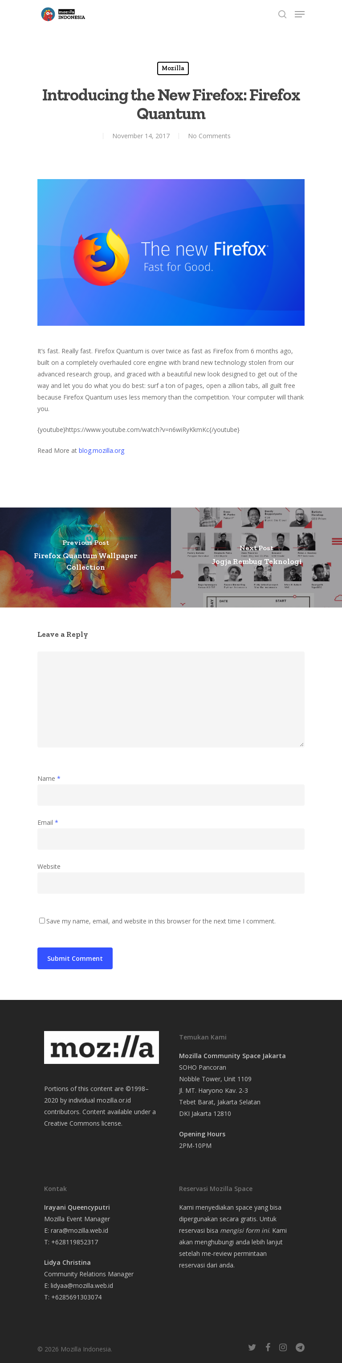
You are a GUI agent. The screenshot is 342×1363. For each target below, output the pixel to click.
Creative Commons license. (83, 1123)
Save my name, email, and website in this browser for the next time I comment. (161, 921)
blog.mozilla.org (101, 450)
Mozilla (173, 68)
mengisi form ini (244, 1230)
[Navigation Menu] (300, 14)
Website (49, 866)
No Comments (209, 136)
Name (49, 778)
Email (47, 822)
